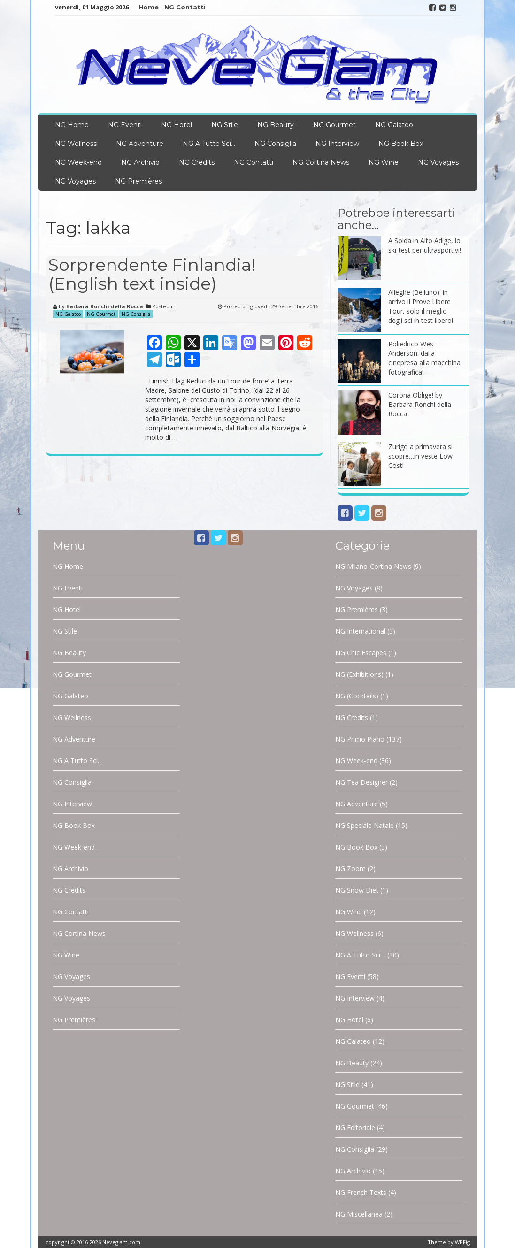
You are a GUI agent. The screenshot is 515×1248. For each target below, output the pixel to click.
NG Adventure (139, 143)
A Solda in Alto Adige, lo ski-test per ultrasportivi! (424, 245)
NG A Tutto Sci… (209, 143)
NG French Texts (360, 1192)
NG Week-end (78, 162)
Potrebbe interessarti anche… (396, 219)
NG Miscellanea (359, 1214)
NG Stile (224, 125)
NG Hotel (176, 125)
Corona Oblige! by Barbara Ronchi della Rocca (419, 404)
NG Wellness (76, 143)
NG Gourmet (334, 125)
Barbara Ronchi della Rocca (104, 306)
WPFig (462, 1242)
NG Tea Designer (361, 782)
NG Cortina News (320, 162)
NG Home (72, 125)
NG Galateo (394, 125)
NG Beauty (275, 125)
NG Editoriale (355, 1127)
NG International (360, 631)
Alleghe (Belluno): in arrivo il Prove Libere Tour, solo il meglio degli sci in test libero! (420, 306)
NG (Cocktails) (356, 695)
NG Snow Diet (356, 890)
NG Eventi (125, 125)
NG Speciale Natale (364, 825)
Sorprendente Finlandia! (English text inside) (152, 274)
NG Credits (197, 162)
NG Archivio (140, 162)
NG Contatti (185, 7)
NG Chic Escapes (360, 652)
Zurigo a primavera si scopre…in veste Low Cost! (420, 456)
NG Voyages (438, 162)
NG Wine (384, 162)
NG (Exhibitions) (359, 674)
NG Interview (337, 143)
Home (148, 7)
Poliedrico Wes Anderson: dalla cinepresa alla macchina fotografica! (424, 357)
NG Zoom (350, 868)
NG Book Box (400, 143)
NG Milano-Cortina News (373, 566)
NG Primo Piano (359, 739)
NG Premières (138, 181)
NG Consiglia (275, 143)
